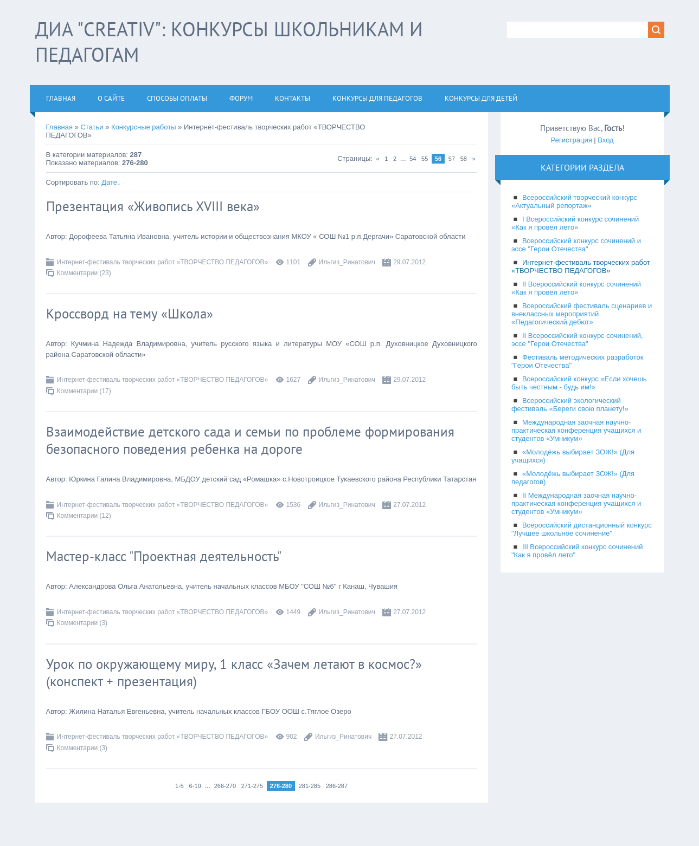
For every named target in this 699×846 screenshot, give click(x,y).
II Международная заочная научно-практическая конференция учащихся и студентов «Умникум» (576, 503)
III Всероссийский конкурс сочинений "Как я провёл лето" (577, 551)
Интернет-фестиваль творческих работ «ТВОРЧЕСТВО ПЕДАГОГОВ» (162, 262)
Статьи (91, 127)
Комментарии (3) (82, 623)
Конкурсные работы (143, 127)
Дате (109, 182)
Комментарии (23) (84, 273)
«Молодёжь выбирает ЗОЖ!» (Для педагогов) (572, 478)
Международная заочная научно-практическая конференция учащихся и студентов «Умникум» (576, 430)
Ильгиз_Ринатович (347, 262)
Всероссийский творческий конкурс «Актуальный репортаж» (574, 201)
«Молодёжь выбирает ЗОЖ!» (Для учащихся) (572, 456)
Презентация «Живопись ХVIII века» (153, 206)
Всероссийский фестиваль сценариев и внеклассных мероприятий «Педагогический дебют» (581, 314)
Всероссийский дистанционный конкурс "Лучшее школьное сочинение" (581, 529)
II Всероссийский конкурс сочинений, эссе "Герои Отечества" (577, 339)
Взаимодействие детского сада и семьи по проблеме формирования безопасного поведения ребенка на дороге (250, 440)
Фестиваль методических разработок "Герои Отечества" (577, 361)
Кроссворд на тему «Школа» (129, 313)
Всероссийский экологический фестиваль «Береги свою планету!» (570, 404)
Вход (605, 140)
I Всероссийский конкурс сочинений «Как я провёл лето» (575, 223)
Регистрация (571, 140)
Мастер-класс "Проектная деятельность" (163, 556)
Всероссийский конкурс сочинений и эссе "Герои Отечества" (576, 245)
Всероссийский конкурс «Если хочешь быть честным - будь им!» (579, 383)
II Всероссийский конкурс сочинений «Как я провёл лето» (576, 288)
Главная (59, 127)
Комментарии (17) (84, 391)
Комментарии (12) (84, 515)
